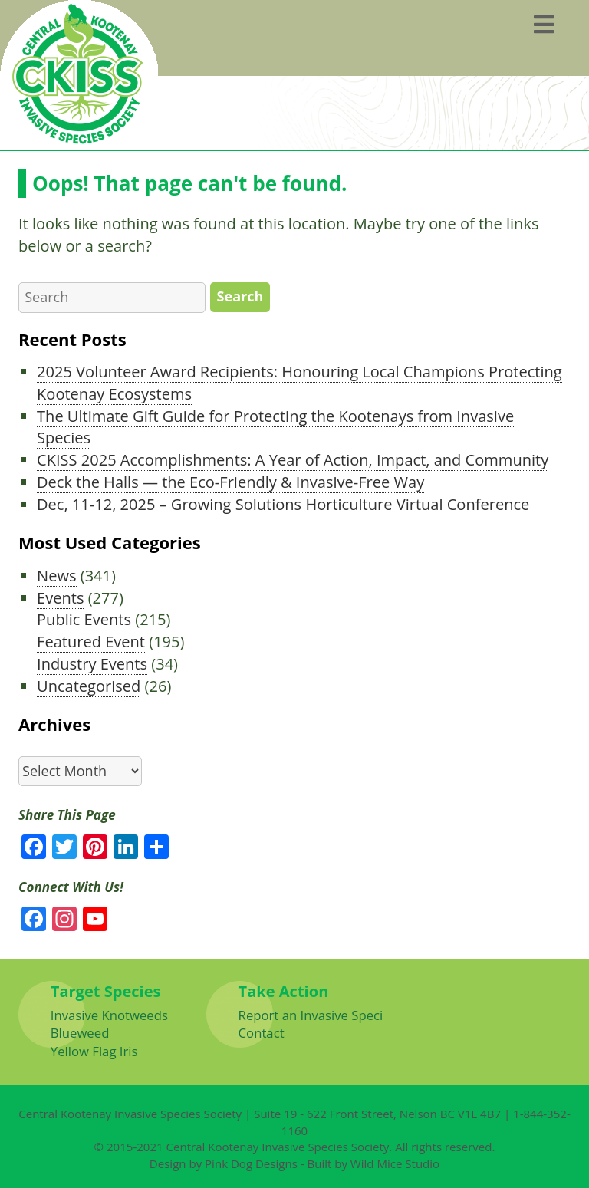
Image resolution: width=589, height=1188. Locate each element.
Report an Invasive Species (318, 1015)
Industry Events (92, 663)
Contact (262, 1033)
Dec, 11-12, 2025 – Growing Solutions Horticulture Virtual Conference (283, 504)
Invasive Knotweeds (109, 1015)
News (56, 575)
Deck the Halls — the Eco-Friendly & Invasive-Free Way (230, 482)
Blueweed (80, 1033)
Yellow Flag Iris (94, 1051)
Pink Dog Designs (251, 1163)
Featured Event (91, 641)
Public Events (84, 619)
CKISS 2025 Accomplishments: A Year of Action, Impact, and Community (292, 459)
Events (60, 597)
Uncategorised (88, 686)
